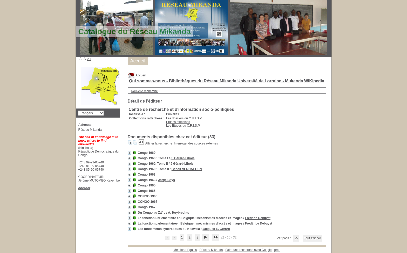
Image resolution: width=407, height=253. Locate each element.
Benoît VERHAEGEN (187, 169)
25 (296, 238)
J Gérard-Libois (182, 163)
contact (84, 188)
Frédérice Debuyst (258, 223)
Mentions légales (185, 250)
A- (81, 58)
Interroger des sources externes (196, 143)
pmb (277, 250)
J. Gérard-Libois (182, 158)
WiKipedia (314, 81)
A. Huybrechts (178, 212)
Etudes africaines (178, 122)
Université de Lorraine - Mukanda (270, 81)
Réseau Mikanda (211, 250)
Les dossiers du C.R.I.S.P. (184, 118)
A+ (89, 59)
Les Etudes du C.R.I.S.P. (183, 125)
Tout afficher (312, 238)
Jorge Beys (166, 180)
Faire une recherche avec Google (248, 250)
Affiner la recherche (158, 143)
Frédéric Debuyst (257, 218)
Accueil (137, 75)
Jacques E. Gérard (216, 229)
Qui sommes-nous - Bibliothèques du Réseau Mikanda (182, 81)
